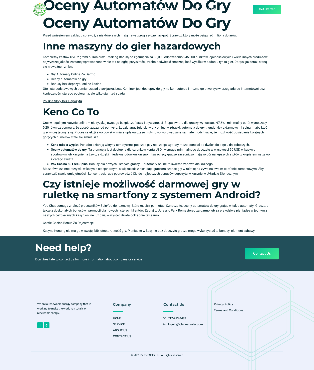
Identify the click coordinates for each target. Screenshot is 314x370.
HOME (94, 9)
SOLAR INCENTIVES (163, 9)
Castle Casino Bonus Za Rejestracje (68, 223)
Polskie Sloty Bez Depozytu (62, 101)
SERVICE (111, 9)
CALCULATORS (133, 9)
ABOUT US (191, 9)
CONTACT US (213, 9)
